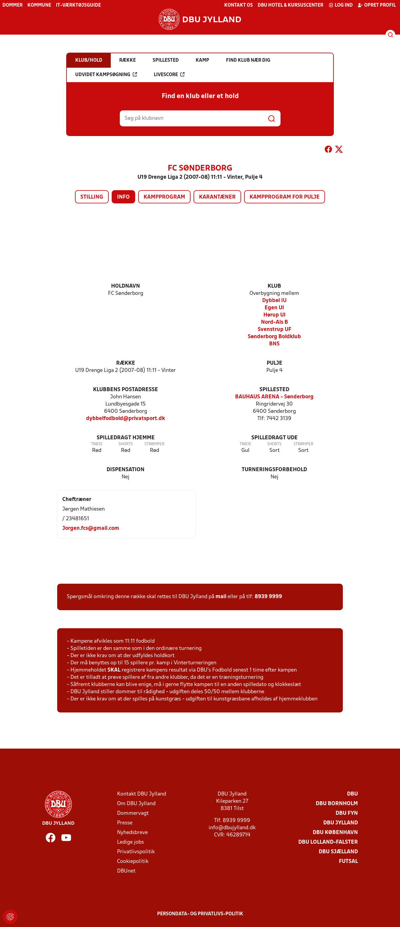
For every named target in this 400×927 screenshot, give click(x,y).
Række (125, 363)
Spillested (274, 389)
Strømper (154, 444)
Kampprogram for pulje (285, 197)
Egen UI (274, 308)
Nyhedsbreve (132, 832)
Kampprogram (164, 197)
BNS (274, 344)
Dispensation (125, 469)
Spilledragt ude (274, 437)
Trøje (97, 444)
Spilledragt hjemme (126, 437)
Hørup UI (274, 315)
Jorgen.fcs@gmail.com (90, 528)
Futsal (348, 861)
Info (123, 197)
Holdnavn (125, 286)
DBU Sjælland (338, 851)
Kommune (39, 5)
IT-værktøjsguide (78, 5)
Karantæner (217, 197)
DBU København (335, 832)
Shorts (126, 444)
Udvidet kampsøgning (106, 74)
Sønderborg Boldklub (274, 336)
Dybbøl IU (274, 300)
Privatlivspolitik (136, 851)
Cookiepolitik (132, 861)
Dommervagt (133, 813)
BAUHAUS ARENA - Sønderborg (274, 397)
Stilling (91, 197)
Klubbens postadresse (125, 389)
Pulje (274, 363)
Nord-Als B (274, 322)
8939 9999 (268, 596)
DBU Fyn (347, 813)
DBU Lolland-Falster (328, 842)
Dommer (12, 5)
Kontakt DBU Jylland (141, 794)
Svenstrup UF (274, 329)
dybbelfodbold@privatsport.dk (125, 418)
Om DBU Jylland (136, 803)
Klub (274, 286)
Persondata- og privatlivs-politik (200, 914)
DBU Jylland (340, 823)
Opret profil (377, 5)
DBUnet (126, 871)
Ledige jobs (130, 842)
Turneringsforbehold (274, 469)
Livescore (169, 74)
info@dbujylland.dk (232, 827)
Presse (124, 823)
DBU (352, 794)
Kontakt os (238, 5)
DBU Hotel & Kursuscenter (290, 5)
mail (221, 596)
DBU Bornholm (337, 803)
